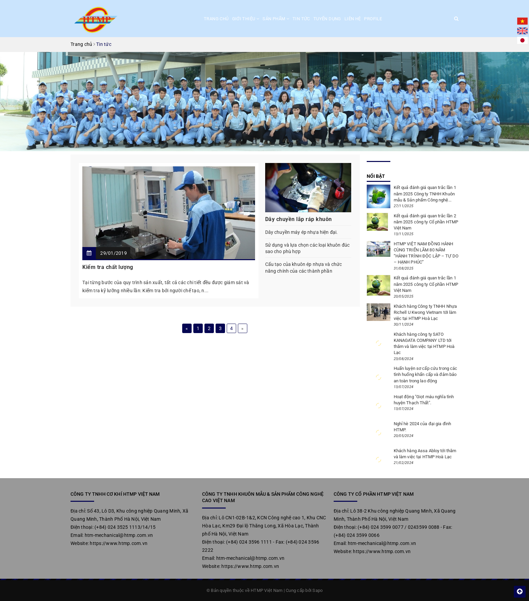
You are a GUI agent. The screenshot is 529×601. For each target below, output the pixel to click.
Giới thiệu (245, 18)
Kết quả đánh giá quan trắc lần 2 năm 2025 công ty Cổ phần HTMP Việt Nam (426, 221)
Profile (373, 18)
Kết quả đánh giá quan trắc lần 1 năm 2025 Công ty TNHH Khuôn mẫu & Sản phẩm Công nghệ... (425, 193)
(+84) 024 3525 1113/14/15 (125, 527)
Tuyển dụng (327, 18)
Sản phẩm (275, 18)
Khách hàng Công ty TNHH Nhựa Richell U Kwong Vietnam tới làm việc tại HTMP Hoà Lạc (425, 312)
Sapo (317, 590)
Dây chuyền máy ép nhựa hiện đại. (301, 232)
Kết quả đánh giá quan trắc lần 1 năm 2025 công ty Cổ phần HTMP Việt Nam (426, 284)
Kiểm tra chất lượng (107, 267)
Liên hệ (352, 18)
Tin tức (301, 18)
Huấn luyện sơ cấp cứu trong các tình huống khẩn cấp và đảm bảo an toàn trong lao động (425, 374)
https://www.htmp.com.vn (118, 543)
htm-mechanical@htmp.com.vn (119, 535)
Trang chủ (216, 18)
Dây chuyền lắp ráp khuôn (298, 219)
